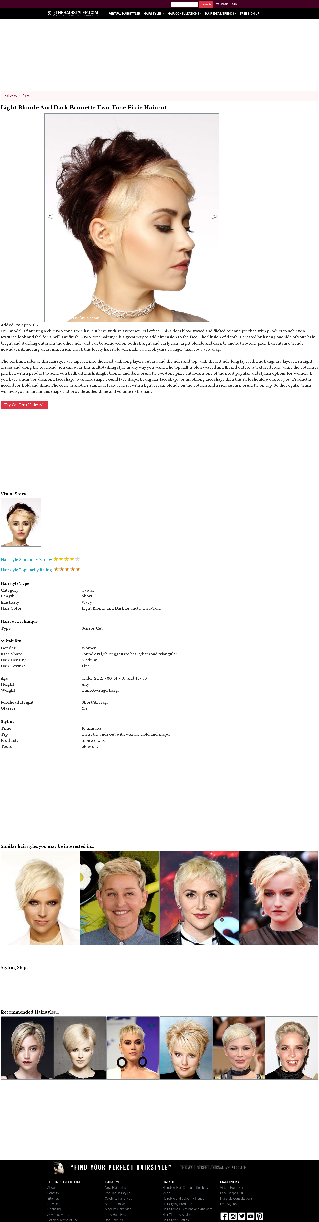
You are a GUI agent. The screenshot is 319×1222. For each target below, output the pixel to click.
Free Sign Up (221, 4)
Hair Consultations (183, 13)
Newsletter (55, 1204)
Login (234, 4)
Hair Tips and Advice (177, 1215)
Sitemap (53, 1198)
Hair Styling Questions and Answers (187, 1209)
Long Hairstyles (116, 1215)
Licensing (54, 1209)
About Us (53, 1188)
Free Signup (228, 1204)
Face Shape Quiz (231, 1193)
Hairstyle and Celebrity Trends (183, 1198)
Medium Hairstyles (118, 1209)
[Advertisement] (159, 56)
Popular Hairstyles (118, 1193)
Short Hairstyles (116, 1204)
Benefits (53, 1193)
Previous (49, 218)
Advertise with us (59, 1215)
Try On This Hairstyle (25, 405)
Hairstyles (153, 13)
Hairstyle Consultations (236, 1198)
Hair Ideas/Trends (219, 13)
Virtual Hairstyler (124, 13)
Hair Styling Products (177, 1204)
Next (214, 218)
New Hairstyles (115, 1188)
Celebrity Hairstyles (118, 1198)
